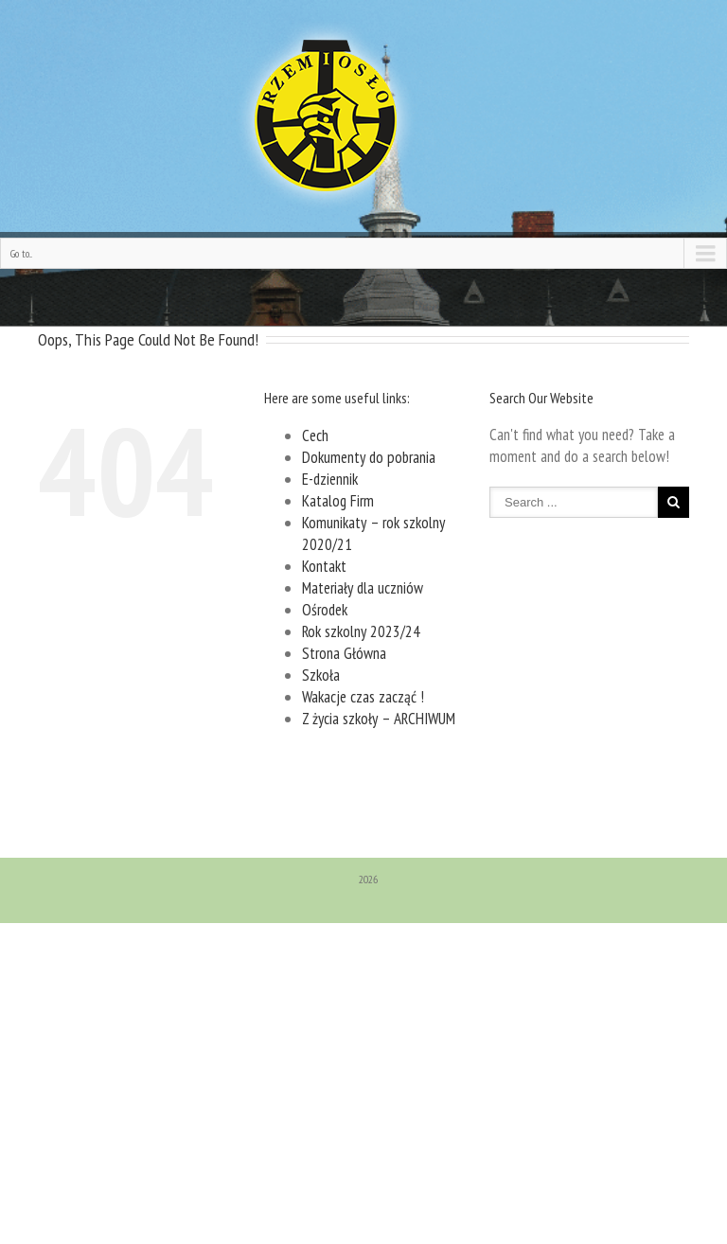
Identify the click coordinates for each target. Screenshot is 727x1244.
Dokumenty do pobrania (368, 457)
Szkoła (321, 675)
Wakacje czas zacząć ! (363, 696)
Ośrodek (324, 609)
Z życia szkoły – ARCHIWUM (378, 718)
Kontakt (324, 566)
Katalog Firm (338, 500)
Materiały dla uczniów (362, 588)
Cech (315, 435)
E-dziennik (330, 479)
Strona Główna (344, 653)
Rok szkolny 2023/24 (361, 631)
